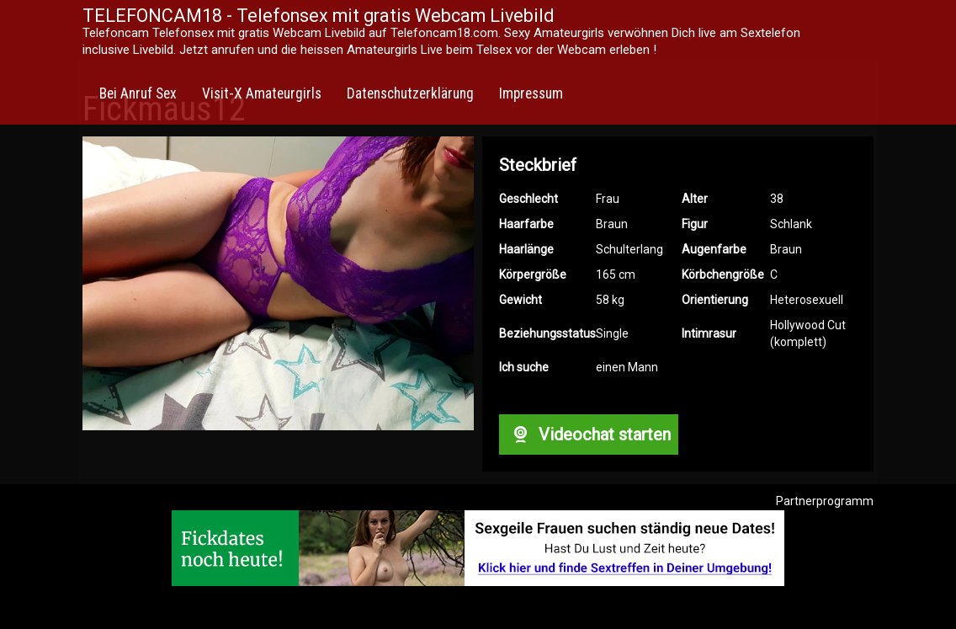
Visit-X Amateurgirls (261, 93)
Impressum (531, 93)
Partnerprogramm (825, 501)
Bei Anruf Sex (138, 93)
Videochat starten (588, 434)
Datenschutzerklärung (410, 93)
